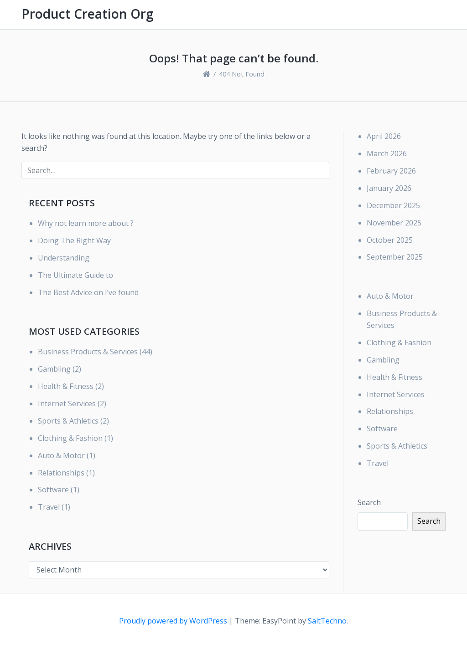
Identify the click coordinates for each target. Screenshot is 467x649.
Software (53, 490)
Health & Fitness (65, 386)
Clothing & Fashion (70, 438)
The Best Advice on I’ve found (88, 292)
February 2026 (391, 171)
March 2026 (387, 153)
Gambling (54, 369)
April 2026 (384, 136)
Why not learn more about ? (86, 223)
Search (369, 502)
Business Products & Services (88, 352)
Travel (49, 507)
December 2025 (393, 205)
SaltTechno (327, 621)
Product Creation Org (87, 13)
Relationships (61, 473)
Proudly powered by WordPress (174, 621)
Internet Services (67, 404)
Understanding (63, 258)
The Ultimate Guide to (75, 275)
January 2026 (389, 188)
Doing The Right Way (74, 240)
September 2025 (395, 257)
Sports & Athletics (68, 421)
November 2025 (394, 223)
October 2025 (390, 240)
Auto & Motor (61, 455)
